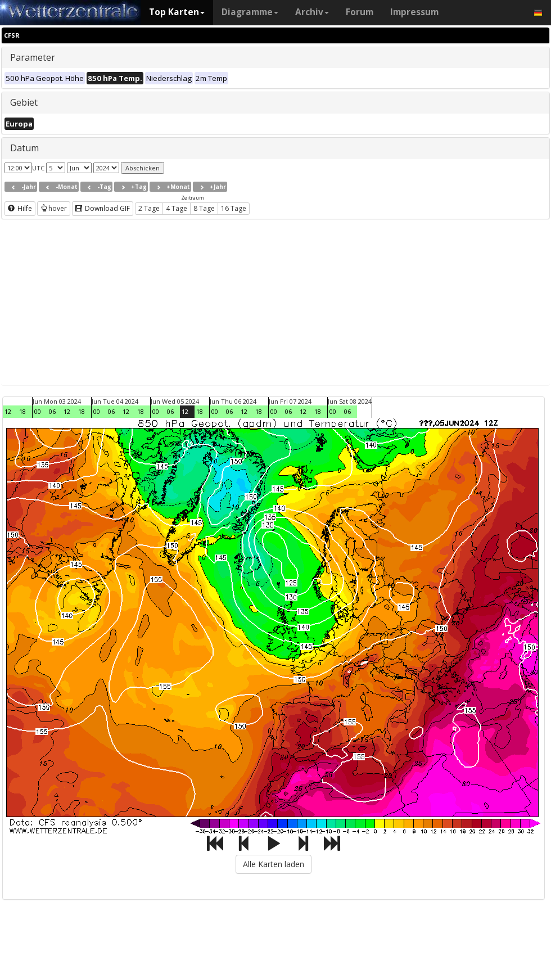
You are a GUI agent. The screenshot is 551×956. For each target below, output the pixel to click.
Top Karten (177, 12)
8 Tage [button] (204, 208)
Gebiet (24, 102)
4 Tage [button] (176, 208)
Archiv (312, 12)
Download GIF (102, 208)
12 (7, 411)
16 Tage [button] (233, 208)
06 (52, 411)
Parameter (32, 57)
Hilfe (20, 208)
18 (22, 411)
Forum (359, 12)
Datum (24, 148)
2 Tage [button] (149, 208)
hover (53, 208)
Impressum (414, 12)
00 (37, 411)
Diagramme (250, 12)
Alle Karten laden (273, 864)
